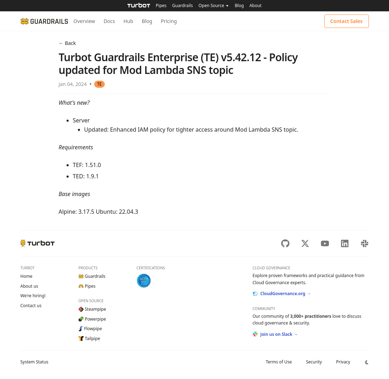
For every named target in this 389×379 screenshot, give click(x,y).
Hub (128, 21)
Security (314, 362)
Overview (84, 21)
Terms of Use (279, 362)
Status (34, 362)
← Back (67, 43)
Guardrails (182, 5)
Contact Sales (346, 21)
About (256, 5)
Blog (239, 5)
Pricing (169, 21)
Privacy (343, 362)
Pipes (161, 5)
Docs (109, 21)
